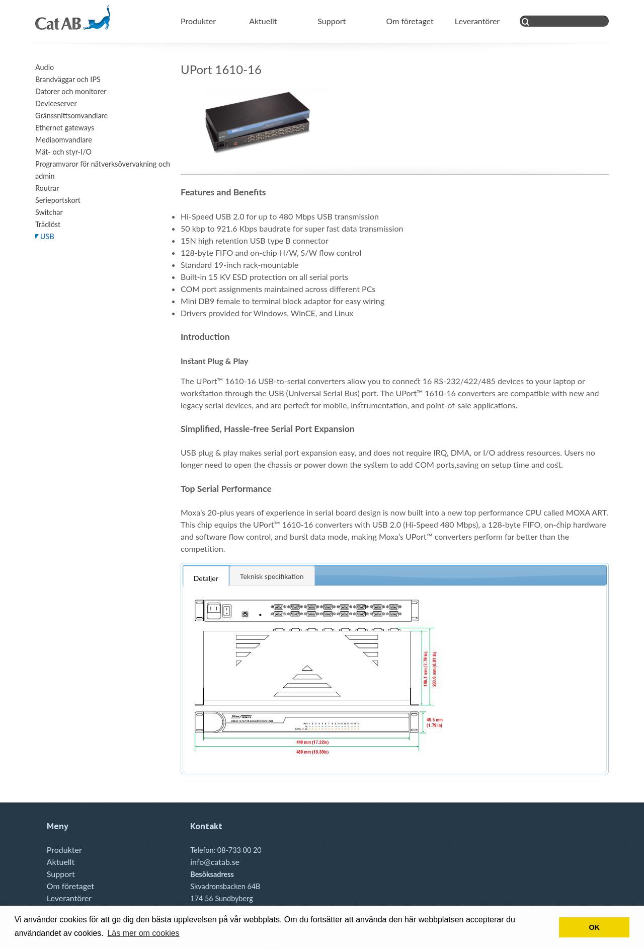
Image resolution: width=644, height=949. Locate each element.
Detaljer (206, 578)
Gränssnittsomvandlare (71, 115)
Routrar (47, 188)
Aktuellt (263, 21)
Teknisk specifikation (272, 576)
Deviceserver (56, 103)
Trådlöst (47, 224)
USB (47, 236)
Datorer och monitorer (71, 91)
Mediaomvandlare (63, 139)
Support (331, 21)
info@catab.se (214, 861)
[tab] (206, 575)
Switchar (49, 212)
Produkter (198, 21)
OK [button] (594, 927)
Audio (44, 67)
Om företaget (410, 21)
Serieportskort (57, 200)
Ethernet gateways (64, 127)
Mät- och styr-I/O (63, 152)
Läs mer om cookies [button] (143, 933)
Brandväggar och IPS (68, 79)
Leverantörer (477, 21)
